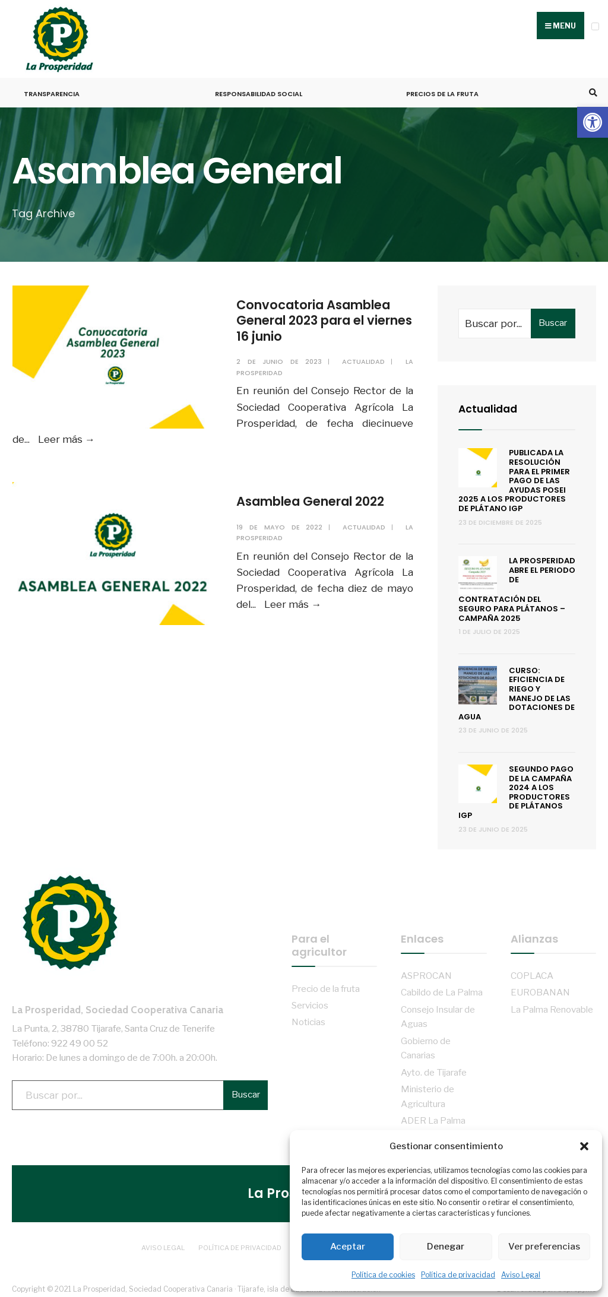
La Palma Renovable (552, 1005)
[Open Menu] (595, 26)
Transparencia (52, 89)
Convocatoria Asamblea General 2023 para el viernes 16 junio (320, 316)
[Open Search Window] (591, 88)
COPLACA (532, 971)
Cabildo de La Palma (442, 988)
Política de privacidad (458, 1274)
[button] (592, 122)
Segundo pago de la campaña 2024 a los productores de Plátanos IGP (516, 788)
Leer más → (65, 435)
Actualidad (364, 357)
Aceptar (347, 1246)
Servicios (310, 1001)
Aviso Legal (520, 1274)
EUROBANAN (540, 988)
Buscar (553, 318)
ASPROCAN (426, 971)
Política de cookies (383, 1274)
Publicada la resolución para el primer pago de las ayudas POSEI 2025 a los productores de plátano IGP (514, 476)
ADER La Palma (433, 1116)
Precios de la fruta (442, 89)
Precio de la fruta (326, 984)
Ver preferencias (544, 1246)
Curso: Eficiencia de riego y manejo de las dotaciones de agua (516, 689)
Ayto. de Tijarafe (434, 1068)
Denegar (445, 1246)
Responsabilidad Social (258, 89)
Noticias (308, 1017)
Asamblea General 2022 (318, 498)
